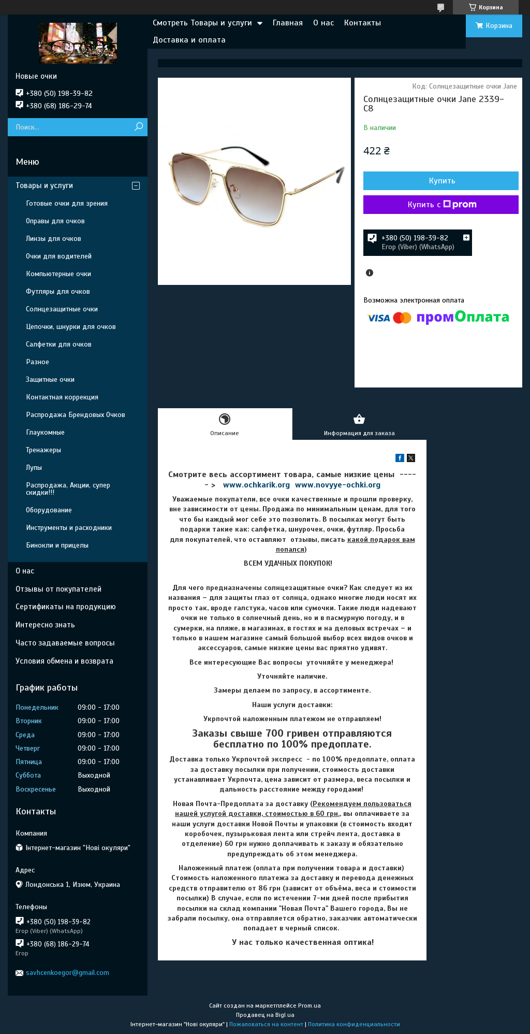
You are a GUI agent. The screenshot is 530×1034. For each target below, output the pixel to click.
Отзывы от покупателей (58, 589)
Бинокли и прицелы (57, 545)
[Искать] (138, 127)
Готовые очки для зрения (67, 203)
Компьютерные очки (58, 273)
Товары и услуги (44, 185)
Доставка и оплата (189, 40)
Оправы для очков (55, 221)
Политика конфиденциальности (354, 1024)
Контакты (362, 23)
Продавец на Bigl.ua (265, 1014)
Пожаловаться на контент (266, 1024)
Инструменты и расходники (69, 527)
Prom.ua (309, 1005)
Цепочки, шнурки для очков (71, 326)
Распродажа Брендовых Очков (75, 414)
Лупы (34, 467)
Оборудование (49, 510)
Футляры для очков (58, 291)
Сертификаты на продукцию (66, 606)
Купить (442, 181)
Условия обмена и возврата (64, 661)
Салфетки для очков (59, 344)
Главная (288, 23)
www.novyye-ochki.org (337, 485)
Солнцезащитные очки (62, 309)
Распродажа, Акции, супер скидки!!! (68, 489)
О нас (323, 23)
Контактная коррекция (62, 397)
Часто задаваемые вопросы (65, 643)
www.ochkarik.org (256, 485)
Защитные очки (50, 379)
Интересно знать (45, 624)
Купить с (442, 204)
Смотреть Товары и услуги (202, 23)
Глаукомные (45, 432)
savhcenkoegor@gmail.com (67, 972)
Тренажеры (43, 450)
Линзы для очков (53, 238)
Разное (37, 361)
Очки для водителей (59, 256)
